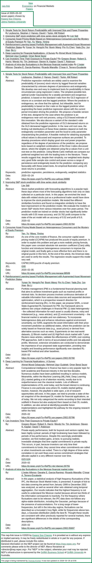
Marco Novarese (54, 546)
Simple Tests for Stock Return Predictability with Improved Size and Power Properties (46, 30)
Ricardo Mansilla (49, 67)
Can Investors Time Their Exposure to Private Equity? (31, 59)
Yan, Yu (31, 42)
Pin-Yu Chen (68, 47)
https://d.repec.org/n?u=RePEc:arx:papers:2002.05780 (48, 358)
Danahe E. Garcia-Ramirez (27, 67)
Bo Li (13, 50)
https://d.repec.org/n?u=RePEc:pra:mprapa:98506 (45, 273)
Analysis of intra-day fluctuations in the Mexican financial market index (39, 64)
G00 (23, 266)
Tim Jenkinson (31, 61)
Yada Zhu (80, 47)
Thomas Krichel (34, 561)
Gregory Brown (68, 59)
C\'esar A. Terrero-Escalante (72, 67)
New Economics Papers (27, 6)
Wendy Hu (18, 61)
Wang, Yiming (42, 42)
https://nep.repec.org (66, 544)
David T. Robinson (66, 61)
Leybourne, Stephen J (19, 33)
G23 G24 (25, 459)
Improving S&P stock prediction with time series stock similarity (35, 36)
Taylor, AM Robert (55, 33)
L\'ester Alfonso (28, 472)
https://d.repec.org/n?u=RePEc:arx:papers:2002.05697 (48, 528)
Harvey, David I (38, 33)
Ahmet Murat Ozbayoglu (71, 53)
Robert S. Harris (45, 424)
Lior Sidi (74, 36)
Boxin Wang (55, 47)
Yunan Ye (30, 47)
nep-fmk (6, 6)
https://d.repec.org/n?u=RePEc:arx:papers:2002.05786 (48, 417)
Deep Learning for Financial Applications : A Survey (30, 53)
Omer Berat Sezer (37, 56)
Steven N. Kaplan (47, 61)
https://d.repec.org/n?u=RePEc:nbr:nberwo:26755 (45, 466)
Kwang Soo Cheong (11, 19)
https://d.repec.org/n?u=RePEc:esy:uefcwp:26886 (45, 179)
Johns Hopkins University (13, 22)
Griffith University (75, 552)
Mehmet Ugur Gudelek (16, 56)
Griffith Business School (52, 552)
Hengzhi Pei (42, 47)
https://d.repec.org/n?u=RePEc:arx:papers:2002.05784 (48, 224)
